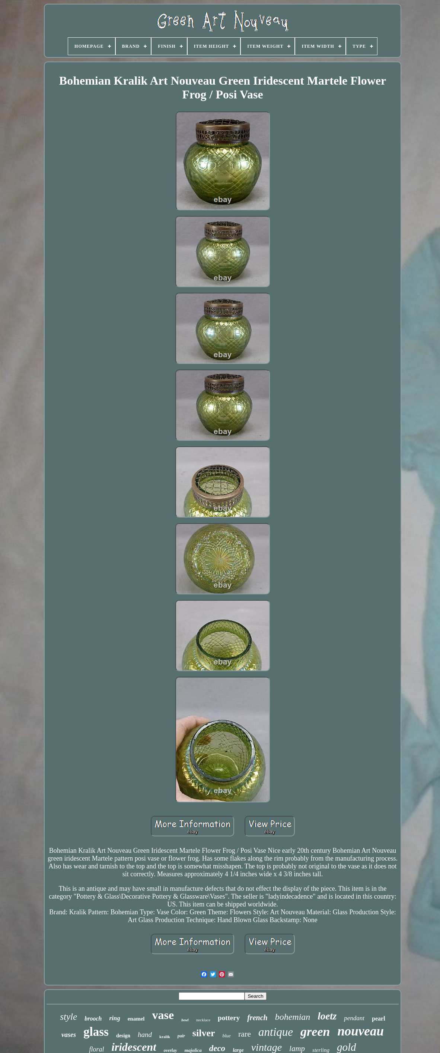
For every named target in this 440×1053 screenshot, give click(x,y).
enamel (136, 1019)
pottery (229, 1018)
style (68, 1017)
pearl (378, 1018)
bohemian (292, 1017)
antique (275, 1031)
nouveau (360, 1031)
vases (68, 1034)
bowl (184, 1020)
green (315, 1031)
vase (163, 1015)
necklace (203, 1020)
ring (114, 1018)
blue (227, 1035)
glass (96, 1031)
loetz (327, 1016)
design (123, 1035)
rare (244, 1033)
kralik (164, 1036)
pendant (354, 1018)
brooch (93, 1018)
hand (145, 1034)
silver (203, 1033)
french (257, 1017)
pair (181, 1035)
